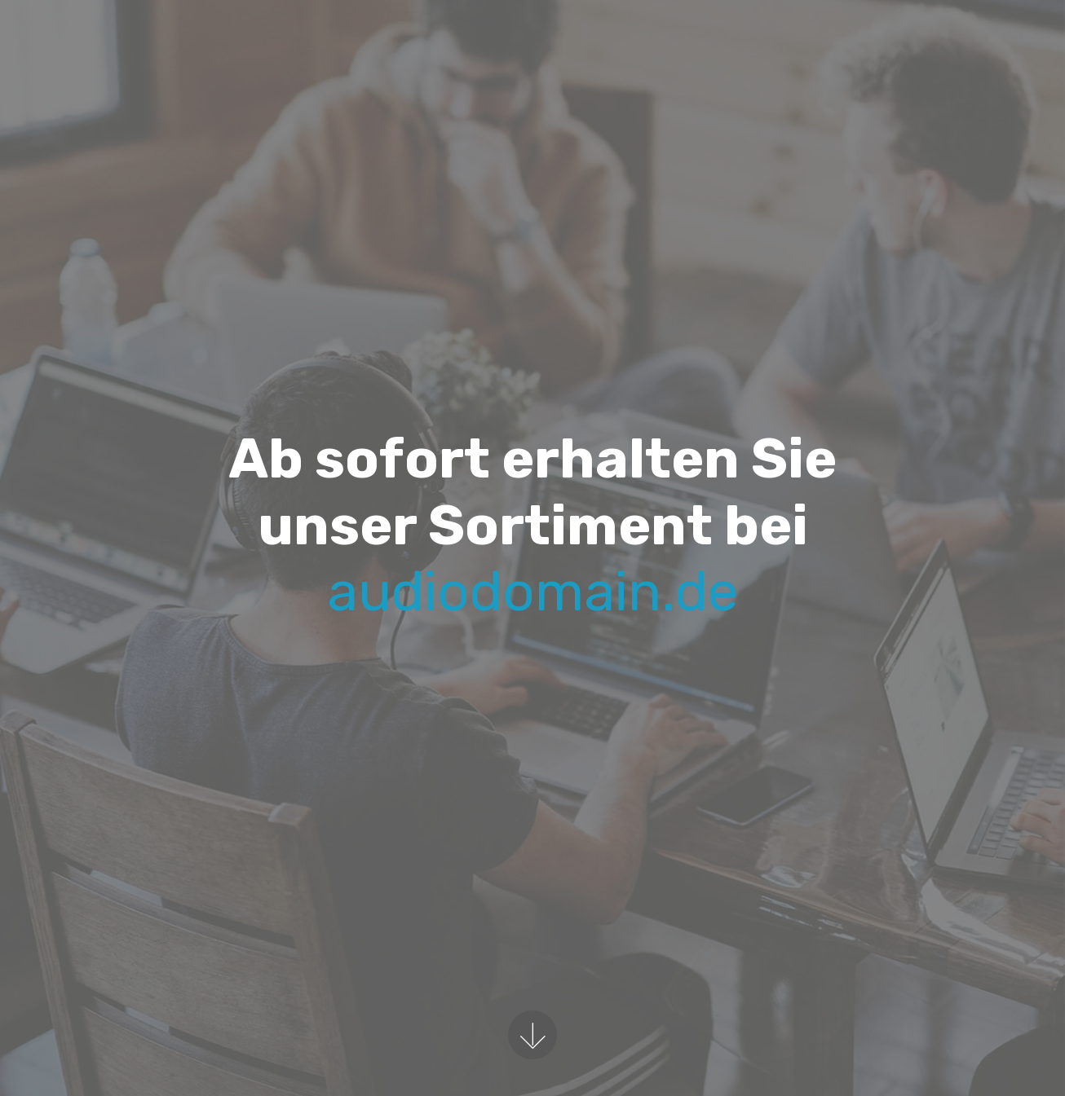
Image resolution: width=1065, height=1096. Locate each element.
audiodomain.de (533, 591)
